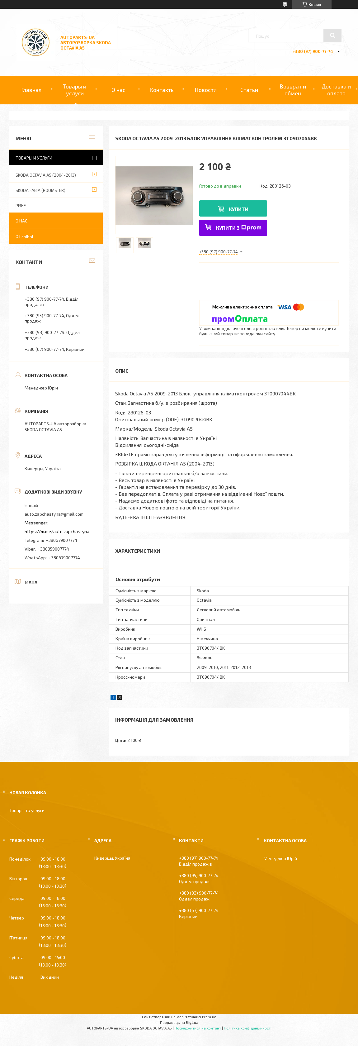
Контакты (162, 89)
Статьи (249, 89)
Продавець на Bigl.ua (179, 1022)
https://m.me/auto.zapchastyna (57, 531)
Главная (31, 89)
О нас (118, 89)
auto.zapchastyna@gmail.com (54, 514)
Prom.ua (209, 1017)
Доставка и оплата (336, 90)
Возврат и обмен (293, 90)
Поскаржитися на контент (198, 1028)
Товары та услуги (27, 810)
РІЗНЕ (21, 205)
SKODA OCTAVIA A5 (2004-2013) (46, 175)
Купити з (238, 228)
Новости (206, 89)
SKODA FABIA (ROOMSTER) (40, 190)
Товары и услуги (74, 90)
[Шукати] (332, 35)
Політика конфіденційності (247, 1028)
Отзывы (24, 236)
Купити (238, 209)
